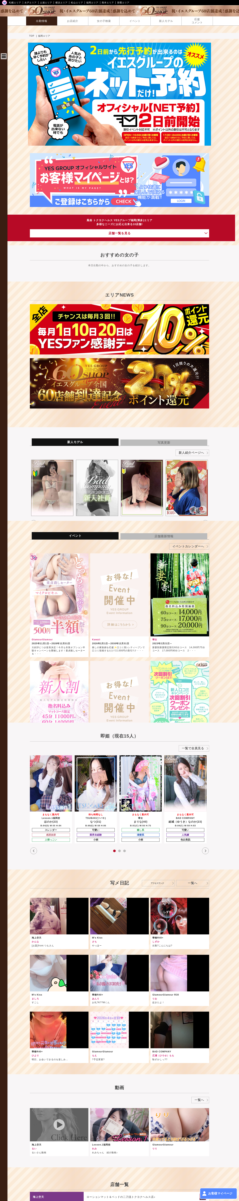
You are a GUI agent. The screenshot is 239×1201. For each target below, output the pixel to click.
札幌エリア (15, 2)
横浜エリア (61, 2)
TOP (125, 36)
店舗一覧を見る (179, 173)
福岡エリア (92, 2)
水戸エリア (30, 2)
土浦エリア (46, 2)
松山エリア (77, 2)
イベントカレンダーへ (216, 448)
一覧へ (227, 764)
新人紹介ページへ (220, 355)
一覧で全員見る (221, 650)
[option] (137, 379)
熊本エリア (108, 2)
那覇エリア (123, 2)
